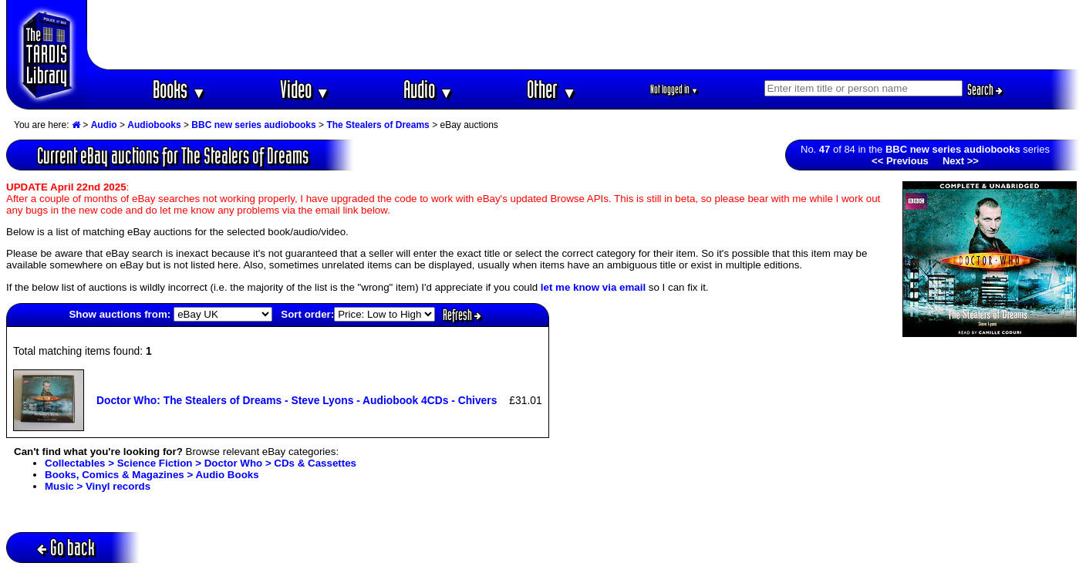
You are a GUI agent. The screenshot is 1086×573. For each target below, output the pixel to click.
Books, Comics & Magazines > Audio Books (152, 474)
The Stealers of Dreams (377, 125)
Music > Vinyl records (97, 486)
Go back (66, 547)
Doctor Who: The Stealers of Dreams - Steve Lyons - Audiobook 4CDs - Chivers (296, 400)
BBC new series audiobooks (253, 125)
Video (305, 89)
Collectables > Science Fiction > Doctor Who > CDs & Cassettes (200, 463)
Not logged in (674, 89)
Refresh (462, 314)
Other (551, 89)
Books (179, 89)
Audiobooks (153, 125)
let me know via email (593, 287)
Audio (428, 89)
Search (985, 89)
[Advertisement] (584, 34)
